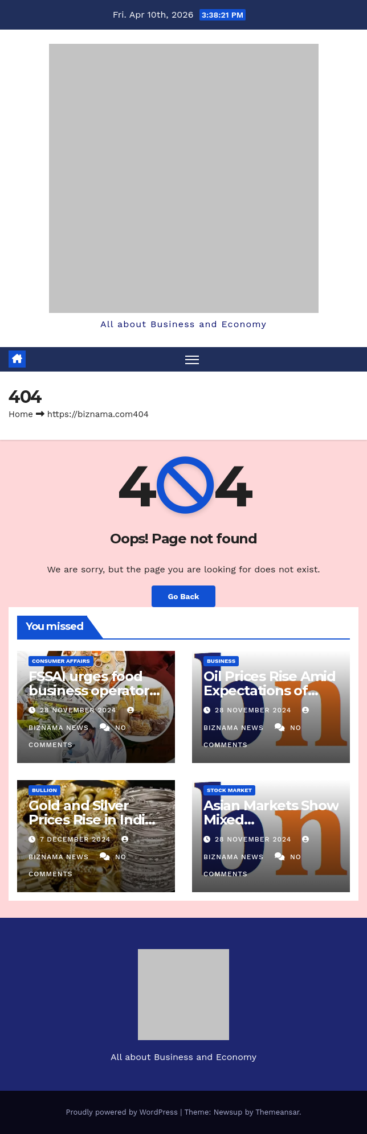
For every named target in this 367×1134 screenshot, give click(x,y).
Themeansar (277, 1112)
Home (21, 414)
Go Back (183, 596)
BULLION (44, 790)
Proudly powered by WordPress (123, 1112)
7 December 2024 (76, 839)
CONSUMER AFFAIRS (61, 661)
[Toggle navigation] (192, 359)
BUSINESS (221, 661)
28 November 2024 (79, 710)
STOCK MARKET (229, 790)
